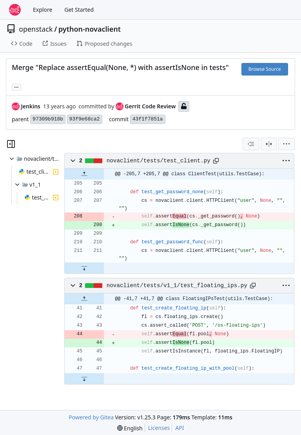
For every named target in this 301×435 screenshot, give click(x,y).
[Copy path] (215, 160)
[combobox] (251, 144)
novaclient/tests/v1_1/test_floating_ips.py (177, 285)
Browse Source (264, 69)
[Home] (15, 10)
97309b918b (48, 119)
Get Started (79, 9)
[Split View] (269, 144)
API (179, 427)
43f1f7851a (147, 119)
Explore (42, 9)
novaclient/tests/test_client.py (158, 161)
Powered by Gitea (91, 417)
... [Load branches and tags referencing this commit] (16, 86)
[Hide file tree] (11, 144)
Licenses (159, 427)
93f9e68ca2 (84, 119)
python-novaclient (89, 29)
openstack (36, 29)
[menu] (286, 144)
